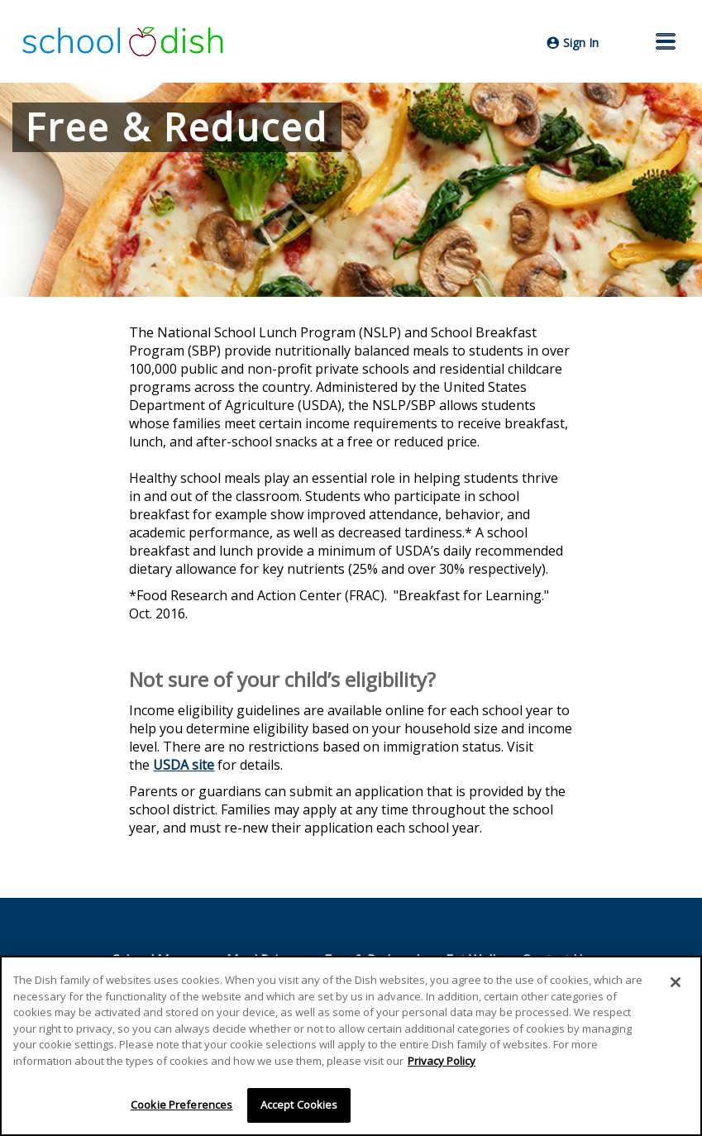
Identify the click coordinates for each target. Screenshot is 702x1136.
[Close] (675, 982)
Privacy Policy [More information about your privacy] (441, 1060)
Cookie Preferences (181, 1104)
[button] (666, 41)
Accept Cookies (299, 1104)
